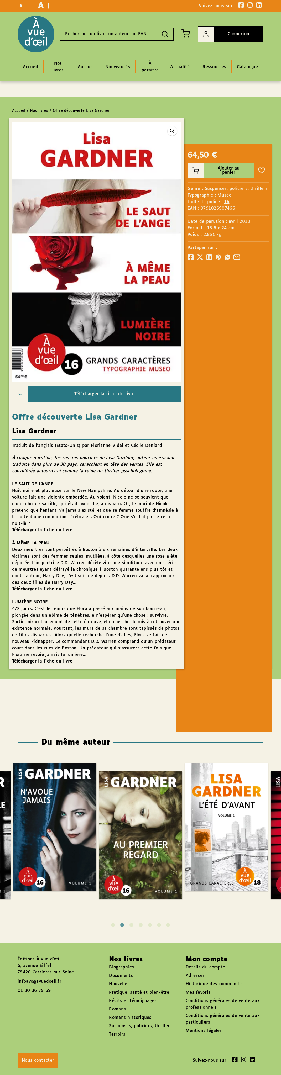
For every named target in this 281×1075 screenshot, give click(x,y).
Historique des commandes (215, 984)
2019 (245, 221)
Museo (224, 195)
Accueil (18, 111)
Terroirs (117, 1034)
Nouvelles (119, 984)
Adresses (195, 975)
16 (227, 202)
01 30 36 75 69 (34, 990)
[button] (172, 131)
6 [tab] (159, 925)
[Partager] (191, 257)
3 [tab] (131, 925)
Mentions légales (204, 1031)
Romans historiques (130, 1017)
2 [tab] (122, 925)
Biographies (121, 967)
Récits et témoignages (133, 1001)
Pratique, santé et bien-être (139, 992)
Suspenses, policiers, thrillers (236, 189)
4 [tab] (141, 925)
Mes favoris (198, 992)
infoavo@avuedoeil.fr (39, 981)
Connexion (223, 34)
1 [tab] (113, 925)
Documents (121, 975)
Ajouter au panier (214, 170)
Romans (117, 1009)
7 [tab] (168, 925)
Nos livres (39, 111)
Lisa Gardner (34, 431)
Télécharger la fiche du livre (73, 394)
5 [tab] (150, 925)
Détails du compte (205, 967)
